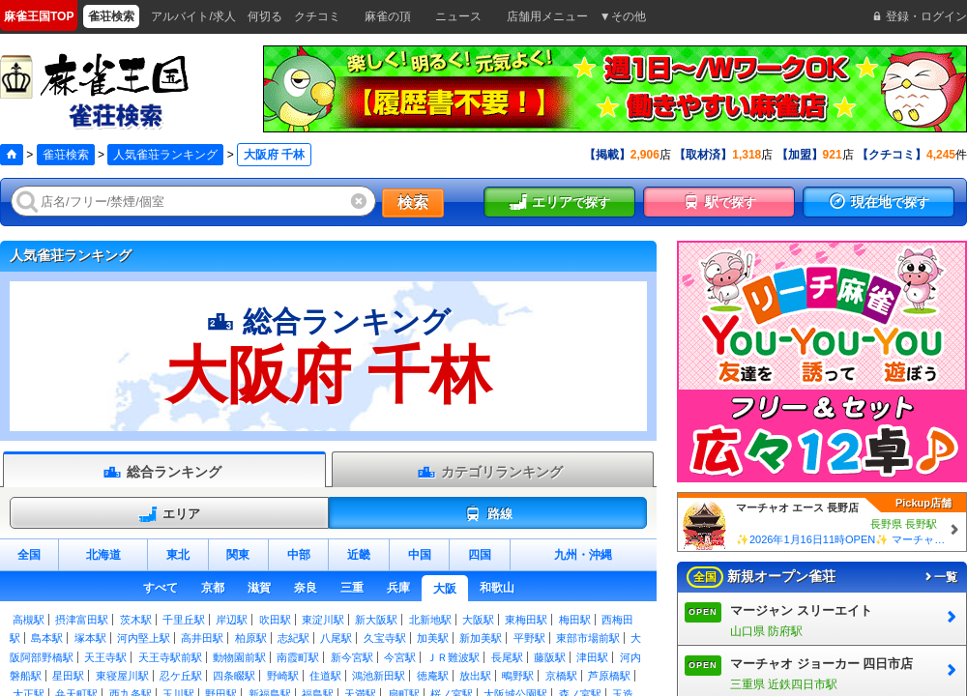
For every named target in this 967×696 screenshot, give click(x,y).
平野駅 (529, 638)
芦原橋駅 (609, 676)
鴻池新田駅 (378, 676)
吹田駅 (275, 619)
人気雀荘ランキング (165, 154)
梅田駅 (575, 619)
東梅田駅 (526, 619)
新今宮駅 (352, 657)
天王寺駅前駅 (170, 657)
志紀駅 (293, 638)
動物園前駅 (239, 657)
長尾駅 (507, 657)
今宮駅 (400, 657)
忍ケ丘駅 (181, 676)
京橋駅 (561, 676)
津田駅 (592, 657)
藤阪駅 (550, 657)
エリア (169, 514)
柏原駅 (251, 638)
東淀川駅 (323, 619)
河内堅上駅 (143, 638)
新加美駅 (480, 638)
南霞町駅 (298, 657)
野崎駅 (283, 676)
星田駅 (68, 676)
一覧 (940, 577)
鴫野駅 (518, 676)
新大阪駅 (376, 619)
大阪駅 (478, 619)
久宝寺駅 (385, 638)
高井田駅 (202, 638)
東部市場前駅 (588, 638)
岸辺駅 (232, 619)
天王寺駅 (105, 657)
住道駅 (325, 676)
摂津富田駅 (81, 619)
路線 (488, 514)
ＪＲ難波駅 (453, 657)
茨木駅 (136, 619)
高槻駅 (28, 619)
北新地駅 (430, 619)
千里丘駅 (183, 619)
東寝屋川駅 (122, 676)
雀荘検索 (66, 154)
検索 (412, 202)
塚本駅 (90, 638)
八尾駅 (336, 638)
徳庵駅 (433, 676)
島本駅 (47, 638)
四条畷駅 (234, 676)
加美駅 (433, 638)
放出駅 (475, 676)
